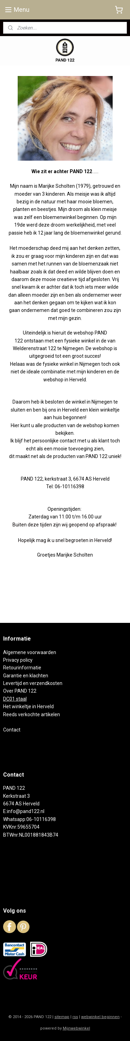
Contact (11, 730)
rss (75, 1017)
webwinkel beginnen (100, 1017)
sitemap (61, 1017)
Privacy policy (18, 660)
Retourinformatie (22, 667)
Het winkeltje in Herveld (28, 706)
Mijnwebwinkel (76, 1028)
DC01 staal (15, 699)
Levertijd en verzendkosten (32, 683)
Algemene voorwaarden (29, 652)
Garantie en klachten (25, 675)
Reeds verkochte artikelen (31, 714)
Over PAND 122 (19, 691)
